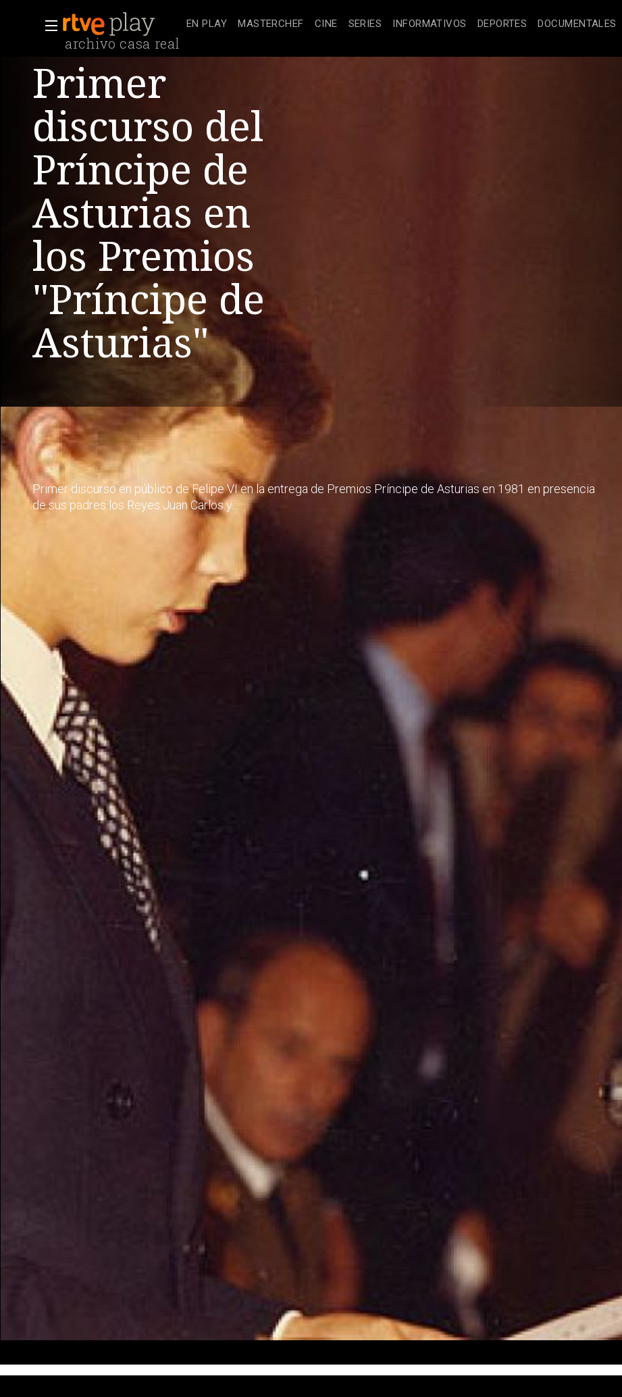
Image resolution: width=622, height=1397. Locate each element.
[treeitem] (206, 24)
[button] (47, 26)
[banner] (121, 24)
